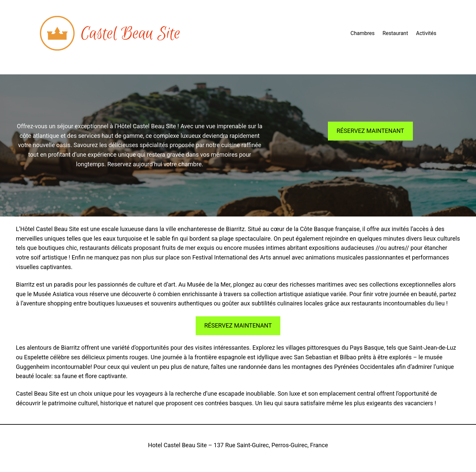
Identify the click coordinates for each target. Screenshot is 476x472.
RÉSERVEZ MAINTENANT (370, 130)
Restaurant (395, 33)
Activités (426, 33)
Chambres (362, 33)
